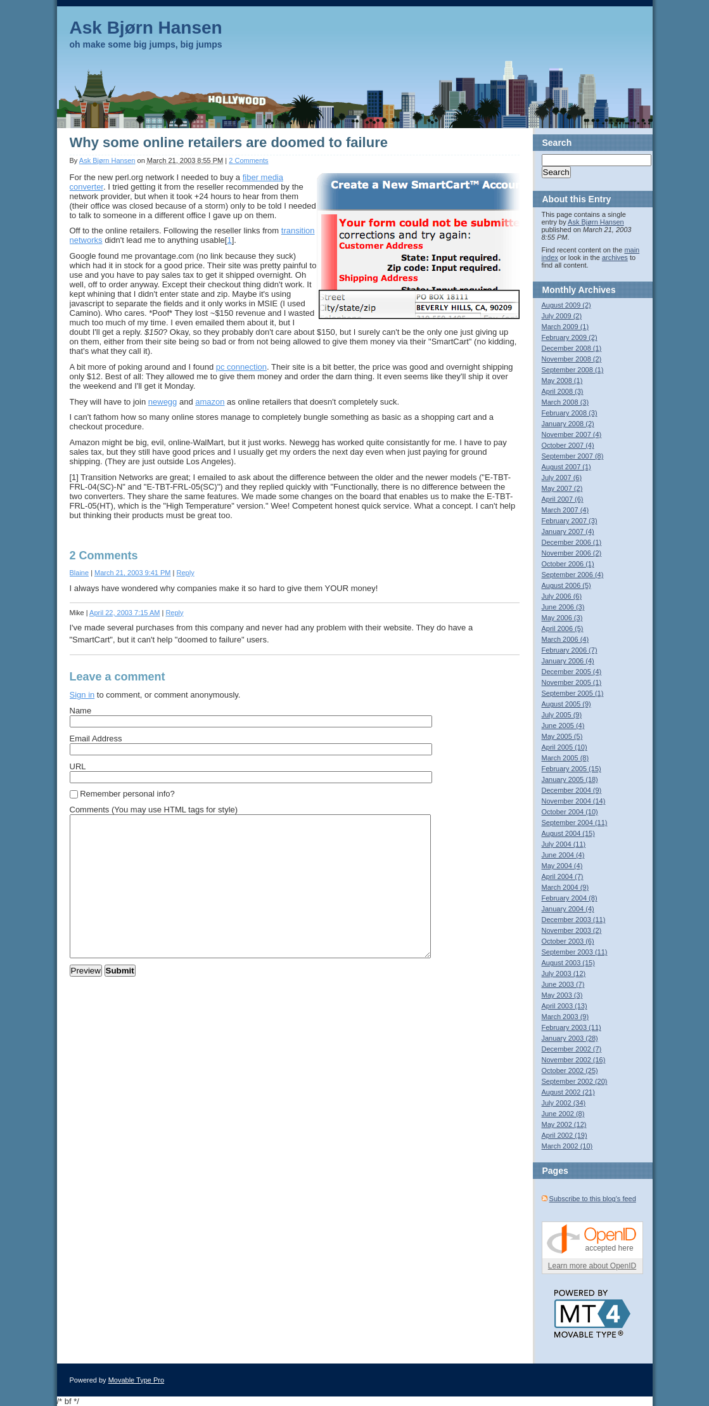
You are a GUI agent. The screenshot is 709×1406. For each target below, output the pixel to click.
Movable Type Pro (136, 1380)
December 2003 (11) (574, 919)
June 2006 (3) (563, 607)
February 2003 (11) (571, 1027)
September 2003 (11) (575, 952)
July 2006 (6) (562, 596)
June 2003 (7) (563, 984)
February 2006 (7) (569, 650)
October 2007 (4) (568, 445)
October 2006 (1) (568, 564)
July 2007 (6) (562, 477)
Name (81, 710)
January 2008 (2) (568, 423)
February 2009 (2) (569, 337)
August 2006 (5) (566, 585)
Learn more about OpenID (592, 1265)
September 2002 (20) (575, 1081)
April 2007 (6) (563, 499)
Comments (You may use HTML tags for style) (154, 809)
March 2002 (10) (567, 1146)
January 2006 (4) (568, 661)
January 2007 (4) (568, 531)
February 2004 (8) (569, 898)
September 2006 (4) (573, 574)
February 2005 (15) (571, 768)
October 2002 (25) (570, 1070)
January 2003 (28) (570, 1038)
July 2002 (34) (564, 1103)
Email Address (96, 738)
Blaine (79, 572)
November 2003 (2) (572, 930)
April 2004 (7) (563, 876)
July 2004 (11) (564, 844)
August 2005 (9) (566, 704)
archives (615, 257)
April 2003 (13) (564, 1006)
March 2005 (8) (565, 758)
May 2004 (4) (562, 865)
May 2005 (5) (562, 736)
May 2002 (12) (564, 1124)
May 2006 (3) (562, 618)
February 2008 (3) (569, 413)
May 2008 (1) (562, 380)
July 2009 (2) (562, 316)
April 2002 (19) (564, 1135)
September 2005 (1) (573, 693)
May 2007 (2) (562, 488)
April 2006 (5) (563, 628)
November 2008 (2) (572, 359)
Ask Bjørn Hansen (146, 27)
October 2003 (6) (568, 941)
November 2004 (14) (574, 801)
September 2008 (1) (573, 370)
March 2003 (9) (565, 1016)
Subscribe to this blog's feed (592, 1198)
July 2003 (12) (564, 973)
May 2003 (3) (562, 995)
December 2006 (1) (572, 542)
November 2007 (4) (572, 434)
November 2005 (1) (572, 682)
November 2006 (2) (572, 553)
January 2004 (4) (568, 909)
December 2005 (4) (572, 671)
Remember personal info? (127, 793)
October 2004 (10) (570, 812)
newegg (162, 402)
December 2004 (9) (572, 790)
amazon (209, 402)
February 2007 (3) (569, 520)
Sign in (82, 695)
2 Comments (248, 160)
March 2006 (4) (565, 639)
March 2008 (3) (565, 402)
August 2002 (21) (568, 1092)
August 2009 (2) (566, 305)
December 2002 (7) (572, 1049)
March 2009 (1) (565, 326)
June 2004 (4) (563, 855)
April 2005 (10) (564, 747)
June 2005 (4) (563, 725)
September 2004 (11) (575, 822)
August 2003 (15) (568, 963)
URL (78, 766)
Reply (186, 572)
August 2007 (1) (566, 467)
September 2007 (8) (573, 456)
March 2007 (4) (565, 510)
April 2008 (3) (563, 391)
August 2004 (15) (568, 833)
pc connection (241, 367)
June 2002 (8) (563, 1113)
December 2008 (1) (572, 348)
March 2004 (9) (565, 887)
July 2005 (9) (562, 715)
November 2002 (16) (574, 1060)
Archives (597, 290)
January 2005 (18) (570, 779)
